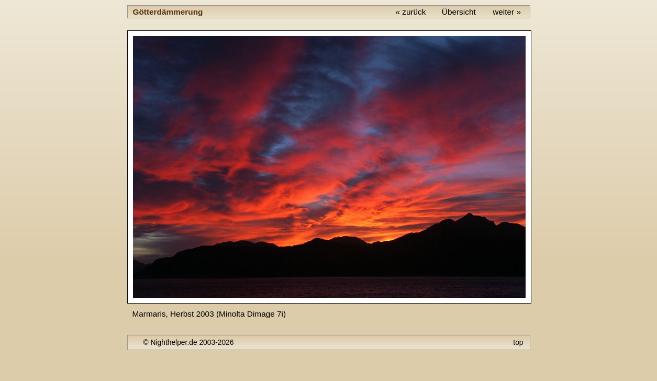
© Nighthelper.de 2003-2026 (188, 342)
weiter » (507, 11)
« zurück (410, 11)
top (518, 342)
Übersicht (459, 11)
